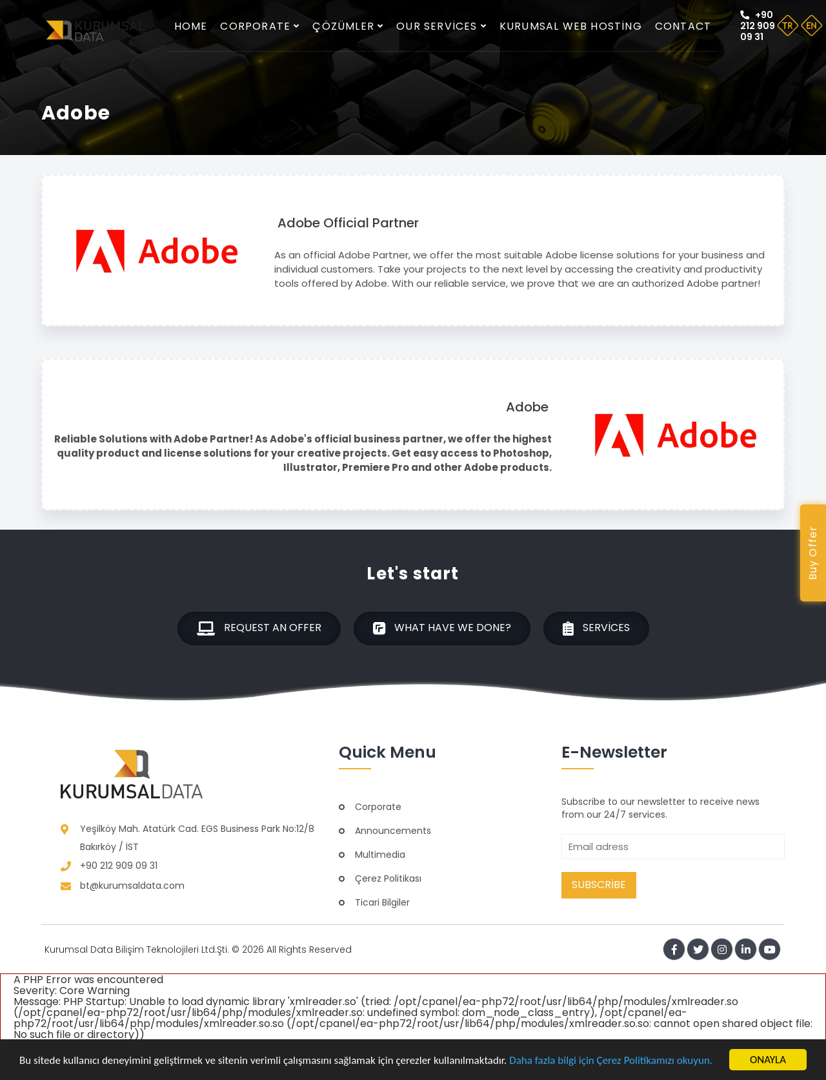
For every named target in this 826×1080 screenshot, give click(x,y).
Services (596, 628)
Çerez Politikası (388, 878)
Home (191, 26)
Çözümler (347, 26)
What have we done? (442, 628)
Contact (683, 26)
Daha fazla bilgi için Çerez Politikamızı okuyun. (610, 1060)
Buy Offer (812, 553)
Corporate (259, 26)
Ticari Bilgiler (382, 902)
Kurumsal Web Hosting (570, 26)
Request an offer (259, 628)
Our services (441, 26)
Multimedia (380, 854)
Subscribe (599, 884)
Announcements (393, 830)
